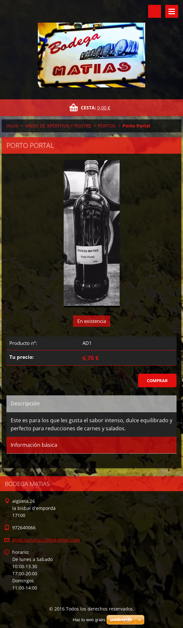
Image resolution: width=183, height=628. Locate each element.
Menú (171, 11)
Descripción (25, 403)
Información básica (34, 444)
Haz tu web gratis (89, 619)
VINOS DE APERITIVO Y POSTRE (58, 126)
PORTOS (107, 126)
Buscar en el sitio (154, 11)
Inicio (12, 126)
